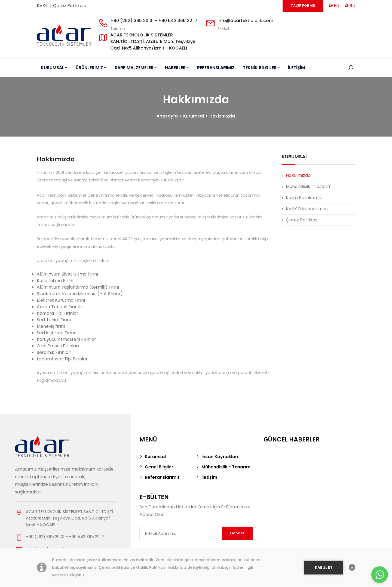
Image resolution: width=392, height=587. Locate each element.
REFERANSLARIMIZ (216, 67)
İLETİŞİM (296, 67)
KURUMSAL (54, 67)
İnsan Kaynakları (219, 457)
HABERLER (177, 67)
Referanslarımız (162, 477)
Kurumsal (193, 116)
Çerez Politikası (69, 5)
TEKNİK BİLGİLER (261, 67)
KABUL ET (323, 567)
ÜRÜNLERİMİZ (91, 67)
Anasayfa (167, 116)
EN (334, 5)
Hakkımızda (222, 116)
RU (350, 5)
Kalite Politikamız (304, 198)
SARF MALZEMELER (136, 67)
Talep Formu (303, 5)
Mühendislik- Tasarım (309, 187)
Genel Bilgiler (159, 467)
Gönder (237, 533)
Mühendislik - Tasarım (225, 467)
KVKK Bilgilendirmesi (307, 209)
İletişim (209, 477)
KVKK (42, 5)
